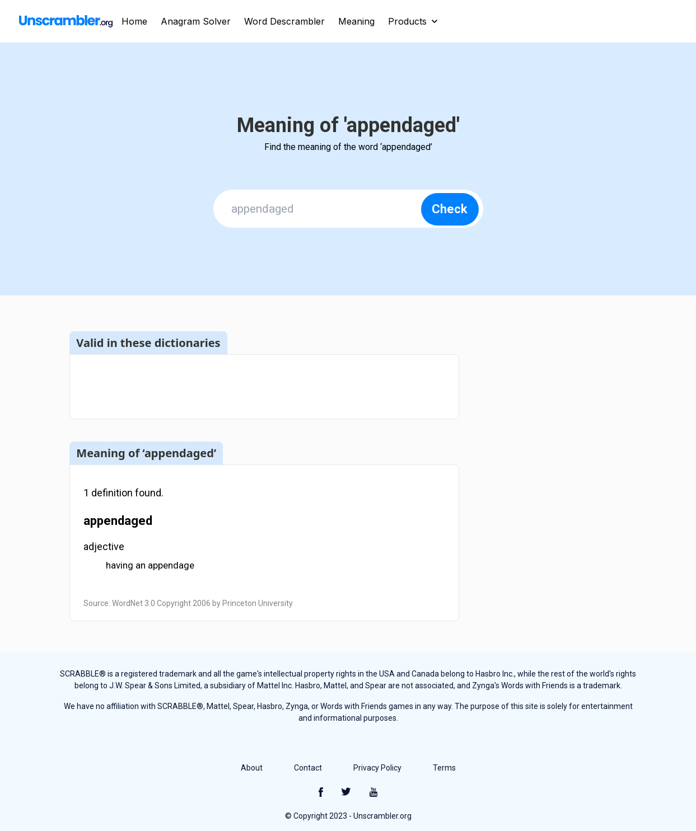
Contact (308, 767)
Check (450, 209)
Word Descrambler (284, 21)
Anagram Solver (196, 21)
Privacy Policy (377, 767)
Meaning (356, 21)
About (252, 767)
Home (134, 21)
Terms (444, 767)
